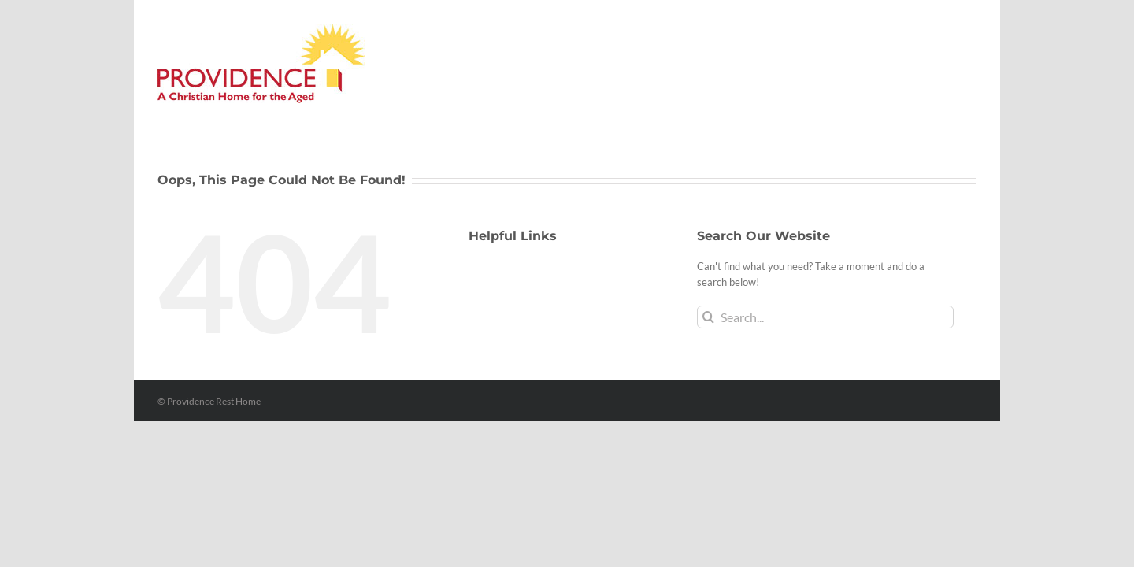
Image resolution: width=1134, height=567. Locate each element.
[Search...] (825, 317)
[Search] (708, 317)
